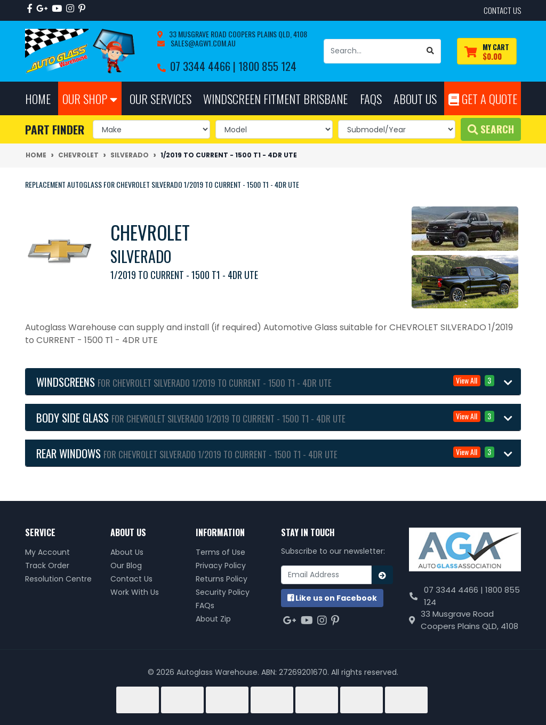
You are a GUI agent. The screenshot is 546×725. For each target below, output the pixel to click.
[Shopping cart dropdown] (487, 51)
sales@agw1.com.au (202, 43)
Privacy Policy (221, 565)
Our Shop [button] (89, 98)
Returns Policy (221, 578)
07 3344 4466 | (204, 66)
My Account (47, 552)
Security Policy (223, 592)
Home (38, 98)
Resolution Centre (58, 578)
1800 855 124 (267, 66)
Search (491, 129)
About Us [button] (415, 98)
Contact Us (131, 578)
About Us (126, 552)
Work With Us (134, 592)
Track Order (47, 565)
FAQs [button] (371, 98)
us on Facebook (332, 598)
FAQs (205, 605)
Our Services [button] (160, 98)
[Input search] (372, 51)
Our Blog (126, 565)
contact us (502, 10)
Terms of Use (220, 552)
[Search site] (430, 51)
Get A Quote (482, 98)
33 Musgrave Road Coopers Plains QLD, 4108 (237, 33)
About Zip (213, 619)
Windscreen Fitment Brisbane (275, 98)
